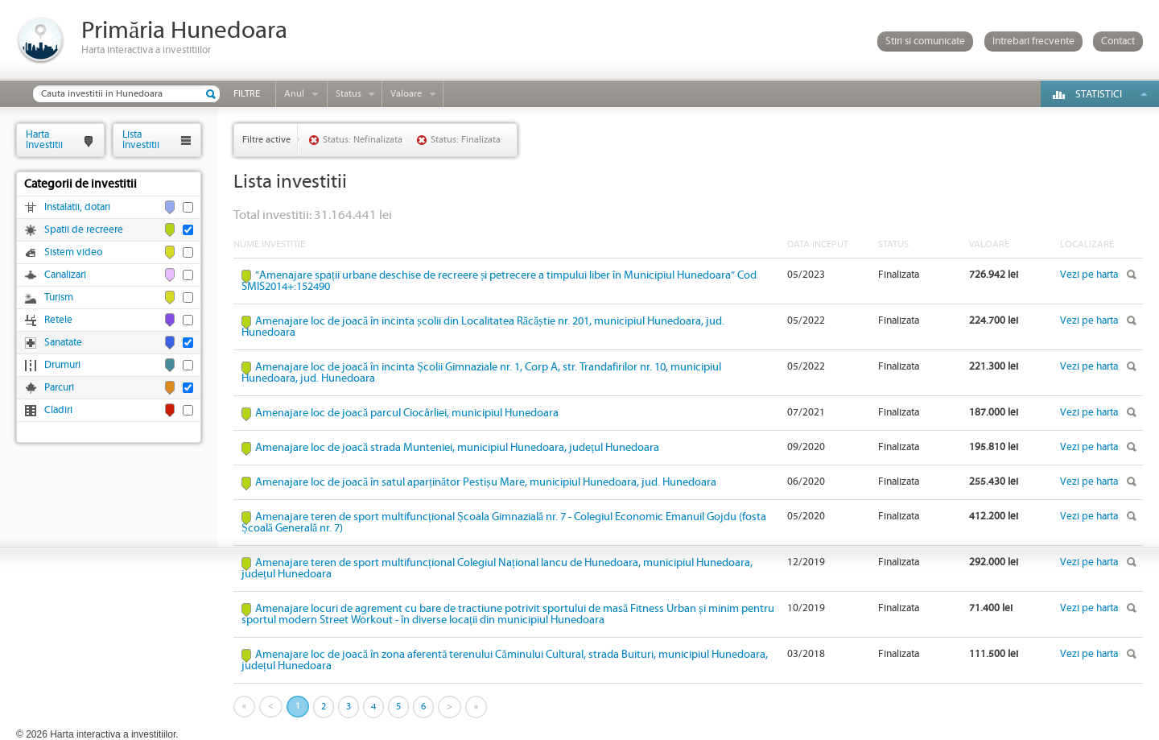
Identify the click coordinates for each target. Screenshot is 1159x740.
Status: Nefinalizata (362, 139)
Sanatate (63, 343)
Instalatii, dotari (77, 207)
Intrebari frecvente (1033, 41)
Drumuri (62, 365)
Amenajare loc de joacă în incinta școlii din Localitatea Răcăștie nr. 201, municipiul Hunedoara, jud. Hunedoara (482, 327)
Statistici (1098, 95)
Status (348, 94)
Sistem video (73, 252)
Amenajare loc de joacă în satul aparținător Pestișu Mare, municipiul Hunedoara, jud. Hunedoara (485, 482)
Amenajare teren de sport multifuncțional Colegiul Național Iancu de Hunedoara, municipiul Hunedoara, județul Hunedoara (497, 568)
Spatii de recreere (83, 230)
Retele (58, 320)
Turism (58, 297)
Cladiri (58, 410)
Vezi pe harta (1089, 275)
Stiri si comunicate (925, 41)
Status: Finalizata (466, 139)
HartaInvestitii (44, 140)
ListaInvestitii (140, 140)
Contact (1118, 41)
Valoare (406, 94)
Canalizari (65, 275)
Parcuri (59, 388)
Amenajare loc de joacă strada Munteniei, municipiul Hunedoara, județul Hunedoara (457, 447)
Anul (294, 94)
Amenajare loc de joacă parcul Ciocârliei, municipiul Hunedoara (407, 413)
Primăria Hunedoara (184, 31)
